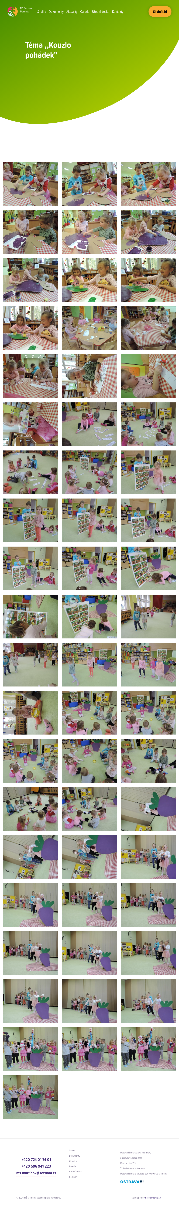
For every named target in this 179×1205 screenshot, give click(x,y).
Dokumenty (56, 11)
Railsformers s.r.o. (153, 1197)
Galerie (84, 11)
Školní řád (160, 11)
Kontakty (117, 11)
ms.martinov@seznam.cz (36, 1173)
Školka (41, 11)
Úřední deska (100, 11)
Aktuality (71, 11)
